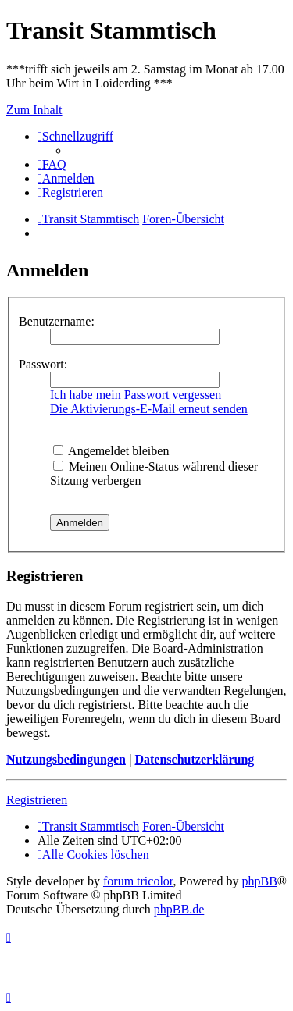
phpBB (259, 881)
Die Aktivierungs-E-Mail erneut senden (149, 408)
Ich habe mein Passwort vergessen (135, 394)
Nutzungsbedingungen (66, 759)
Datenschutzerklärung (194, 759)
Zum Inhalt (34, 109)
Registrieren (36, 799)
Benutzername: (57, 321)
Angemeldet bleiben (111, 450)
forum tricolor (138, 881)
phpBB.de (179, 909)
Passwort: (43, 364)
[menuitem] (52, 164)
